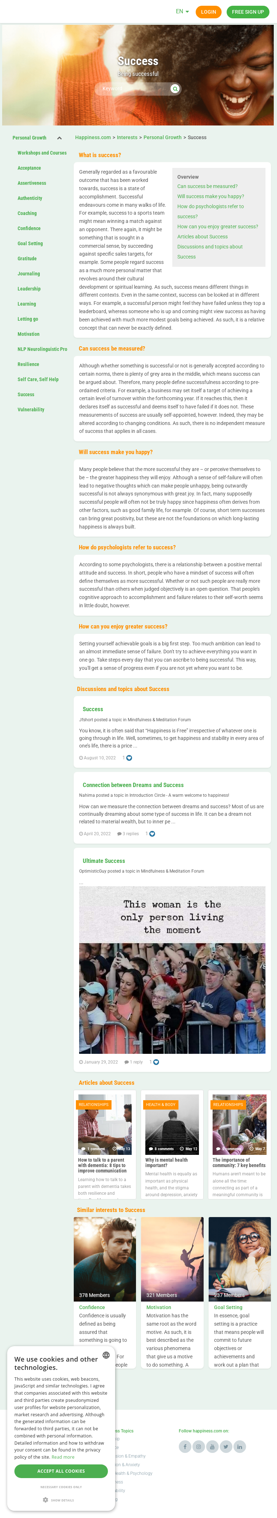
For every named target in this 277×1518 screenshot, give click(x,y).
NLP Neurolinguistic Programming (53, 349)
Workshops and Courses (42, 153)
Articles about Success (202, 236)
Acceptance (29, 168)
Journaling (29, 273)
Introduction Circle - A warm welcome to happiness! (179, 795)
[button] (61, 1500)
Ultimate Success (104, 860)
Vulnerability (31, 409)
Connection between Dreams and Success (133, 784)
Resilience (28, 364)
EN (179, 11)
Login (208, 12)
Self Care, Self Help (38, 379)
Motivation (29, 334)
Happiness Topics (116, 1431)
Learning (27, 304)
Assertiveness (32, 183)
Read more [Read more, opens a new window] (62, 1457)
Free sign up (248, 12)
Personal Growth (29, 138)
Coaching (27, 213)
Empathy (137, 1456)
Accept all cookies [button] (61, 1471)
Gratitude (27, 258)
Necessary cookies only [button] (61, 1487)
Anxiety (133, 1464)
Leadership (29, 289)
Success (26, 394)
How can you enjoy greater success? (217, 226)
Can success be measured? (207, 186)
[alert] (61, 1428)
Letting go (28, 319)
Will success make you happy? (210, 196)
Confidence (29, 228)
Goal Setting (30, 243)
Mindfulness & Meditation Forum (159, 719)
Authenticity (30, 198)
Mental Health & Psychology (126, 1473)
